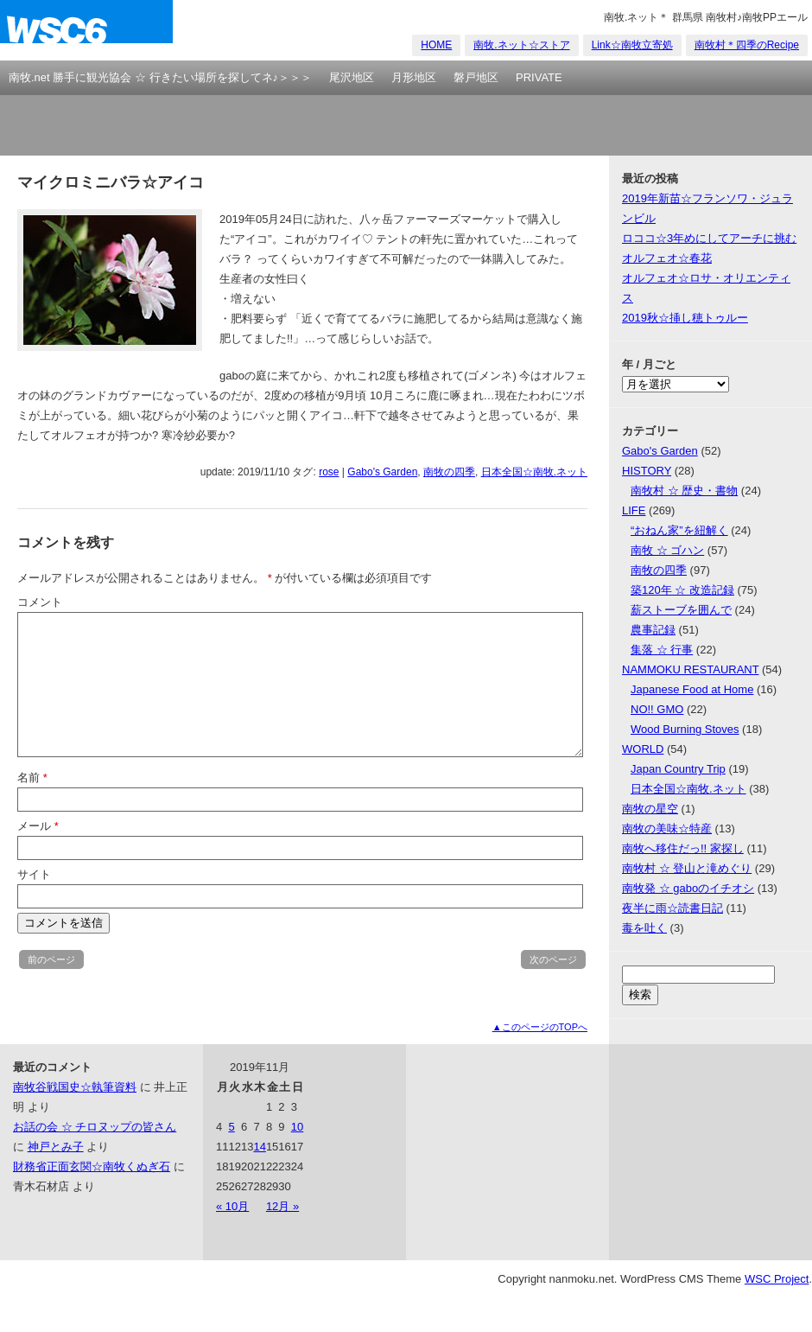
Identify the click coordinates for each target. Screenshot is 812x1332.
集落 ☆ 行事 (662, 649)
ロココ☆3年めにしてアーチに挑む (709, 238)
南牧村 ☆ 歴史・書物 (684, 490)
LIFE (633, 510)
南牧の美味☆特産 (667, 828)
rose (329, 472)
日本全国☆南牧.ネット (534, 472)
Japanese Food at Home (692, 689)
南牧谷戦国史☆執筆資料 (74, 1086)
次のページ (553, 959)
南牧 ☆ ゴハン (667, 550)
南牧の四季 (449, 472)
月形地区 (413, 77)
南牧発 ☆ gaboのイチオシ (688, 888)
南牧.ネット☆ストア (521, 45)
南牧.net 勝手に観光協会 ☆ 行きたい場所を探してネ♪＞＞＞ (160, 77)
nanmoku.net (86, 30)
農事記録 (653, 629)
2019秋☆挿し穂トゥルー (685, 317)
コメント (39, 602)
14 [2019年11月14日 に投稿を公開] (259, 1146)
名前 (32, 777)
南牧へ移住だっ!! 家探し (683, 848)
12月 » (282, 1206)
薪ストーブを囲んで (681, 609)
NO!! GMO (657, 709)
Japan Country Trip (678, 768)
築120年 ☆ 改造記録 (682, 589)
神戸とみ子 (56, 1146)
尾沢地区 (351, 77)
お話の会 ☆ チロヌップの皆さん (94, 1126)
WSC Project (777, 1278)
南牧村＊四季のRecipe (747, 45)
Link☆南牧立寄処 (632, 45)
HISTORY (646, 470)
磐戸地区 (476, 77)
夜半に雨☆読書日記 (672, 908)
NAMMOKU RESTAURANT (690, 669)
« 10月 (232, 1206)
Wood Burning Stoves (685, 729)
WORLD (642, 748)
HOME (436, 45)
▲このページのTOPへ (539, 1027)
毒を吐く (644, 927)
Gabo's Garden (382, 472)
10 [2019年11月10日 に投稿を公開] (297, 1126)
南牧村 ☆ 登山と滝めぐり (687, 868)
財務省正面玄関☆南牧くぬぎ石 (91, 1166)
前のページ (51, 959)
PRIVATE (539, 77)
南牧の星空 (650, 808)
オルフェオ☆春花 (667, 258)
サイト (34, 874)
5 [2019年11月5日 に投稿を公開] (231, 1126)
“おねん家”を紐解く (679, 530)
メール (38, 825)
